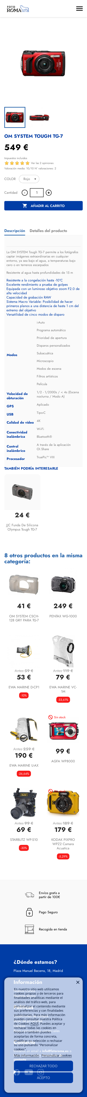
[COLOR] (29, 179)
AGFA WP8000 (63, 761)
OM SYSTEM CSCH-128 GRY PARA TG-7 (24, 618)
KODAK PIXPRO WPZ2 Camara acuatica (63, 844)
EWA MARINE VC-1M (63, 689)
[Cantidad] (37, 192)
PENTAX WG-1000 (63, 616)
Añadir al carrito (43, 206)
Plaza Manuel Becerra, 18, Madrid (38, 971)
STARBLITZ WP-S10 (24, 839)
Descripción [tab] (14, 231)
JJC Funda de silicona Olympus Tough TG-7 (22, 527)
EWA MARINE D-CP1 (24, 687)
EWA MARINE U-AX (23, 765)
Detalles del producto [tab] (48, 231)
